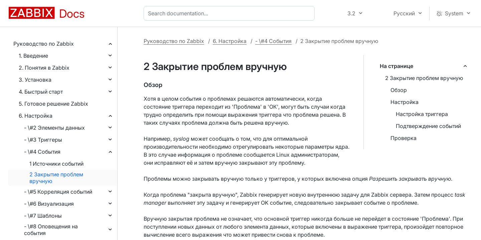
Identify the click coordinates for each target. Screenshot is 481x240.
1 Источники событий (56, 163)
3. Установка (35, 79)
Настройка (404, 102)
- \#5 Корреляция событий (58, 191)
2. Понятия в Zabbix (44, 67)
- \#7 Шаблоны (43, 215)
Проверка (403, 138)
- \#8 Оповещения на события (51, 229)
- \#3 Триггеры (43, 139)
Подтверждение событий (428, 126)
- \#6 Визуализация (49, 203)
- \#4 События (42, 151)
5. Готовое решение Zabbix (53, 103)
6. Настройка (35, 115)
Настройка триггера (422, 114)
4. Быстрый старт (41, 91)
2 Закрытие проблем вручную (56, 177)
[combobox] (230, 13)
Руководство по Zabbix (43, 43)
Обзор (398, 90)
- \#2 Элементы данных (54, 127)
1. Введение (33, 55)
